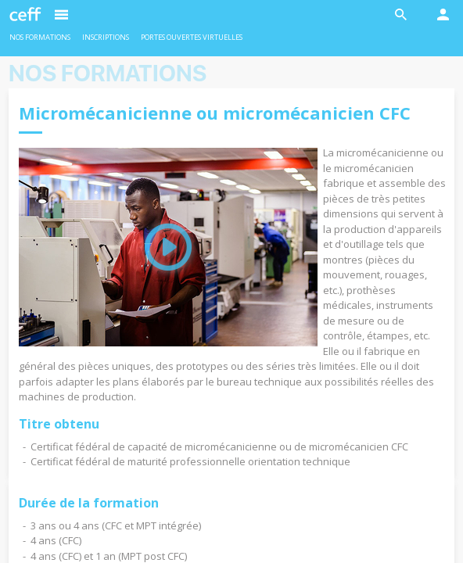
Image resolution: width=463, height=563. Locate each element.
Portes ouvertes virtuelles (191, 37)
